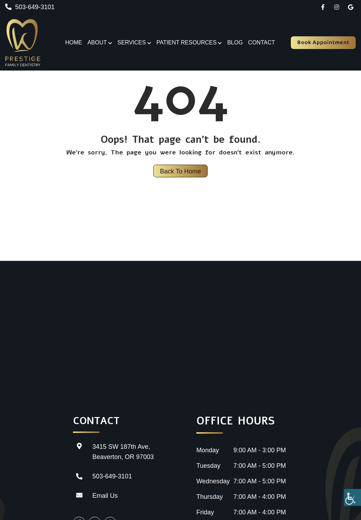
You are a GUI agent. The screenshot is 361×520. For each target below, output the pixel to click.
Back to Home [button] (180, 171)
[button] (323, 7)
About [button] (97, 42)
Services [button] (131, 42)
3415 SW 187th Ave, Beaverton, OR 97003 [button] (113, 451)
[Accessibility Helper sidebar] (352, 497)
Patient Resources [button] (187, 42)
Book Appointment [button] (323, 42)
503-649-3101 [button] (30, 7)
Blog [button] (235, 42)
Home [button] (73, 42)
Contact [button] (261, 42)
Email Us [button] (95, 495)
